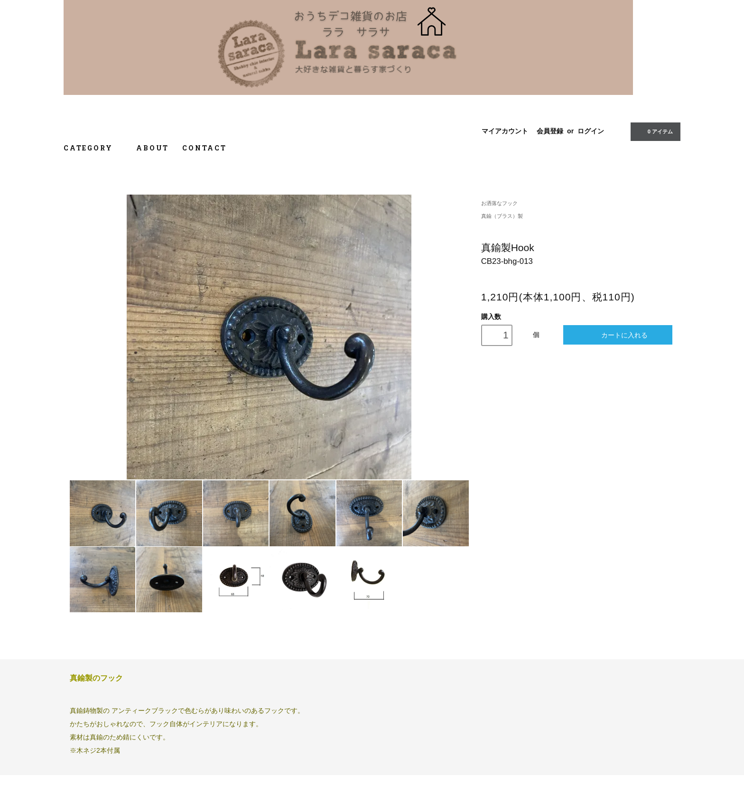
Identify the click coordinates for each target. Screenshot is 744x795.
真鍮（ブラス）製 (502, 216)
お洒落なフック (499, 203)
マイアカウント (505, 131)
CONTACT (204, 147)
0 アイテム (654, 131)
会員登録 (550, 131)
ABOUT (152, 147)
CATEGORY (93, 147)
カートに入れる (618, 335)
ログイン (590, 131)
